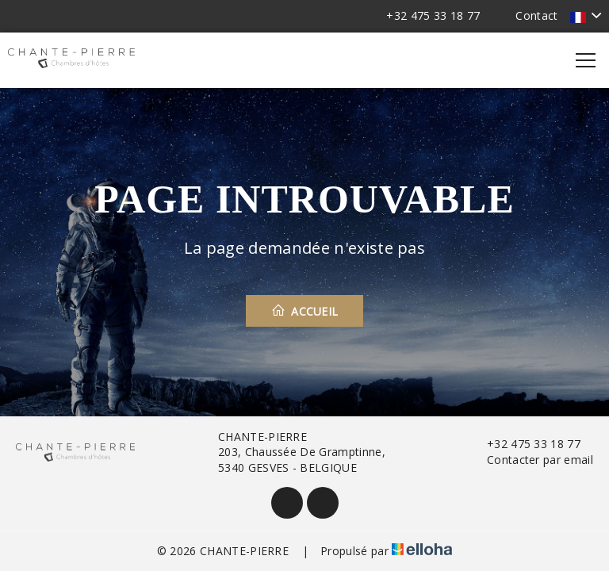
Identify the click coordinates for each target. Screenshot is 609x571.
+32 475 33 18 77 (524, 443)
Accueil (305, 311)
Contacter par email (531, 459)
